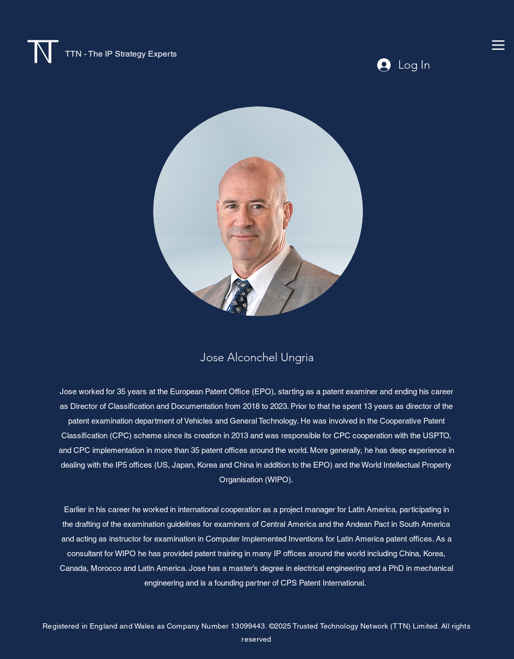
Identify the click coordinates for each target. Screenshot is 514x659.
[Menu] (498, 45)
